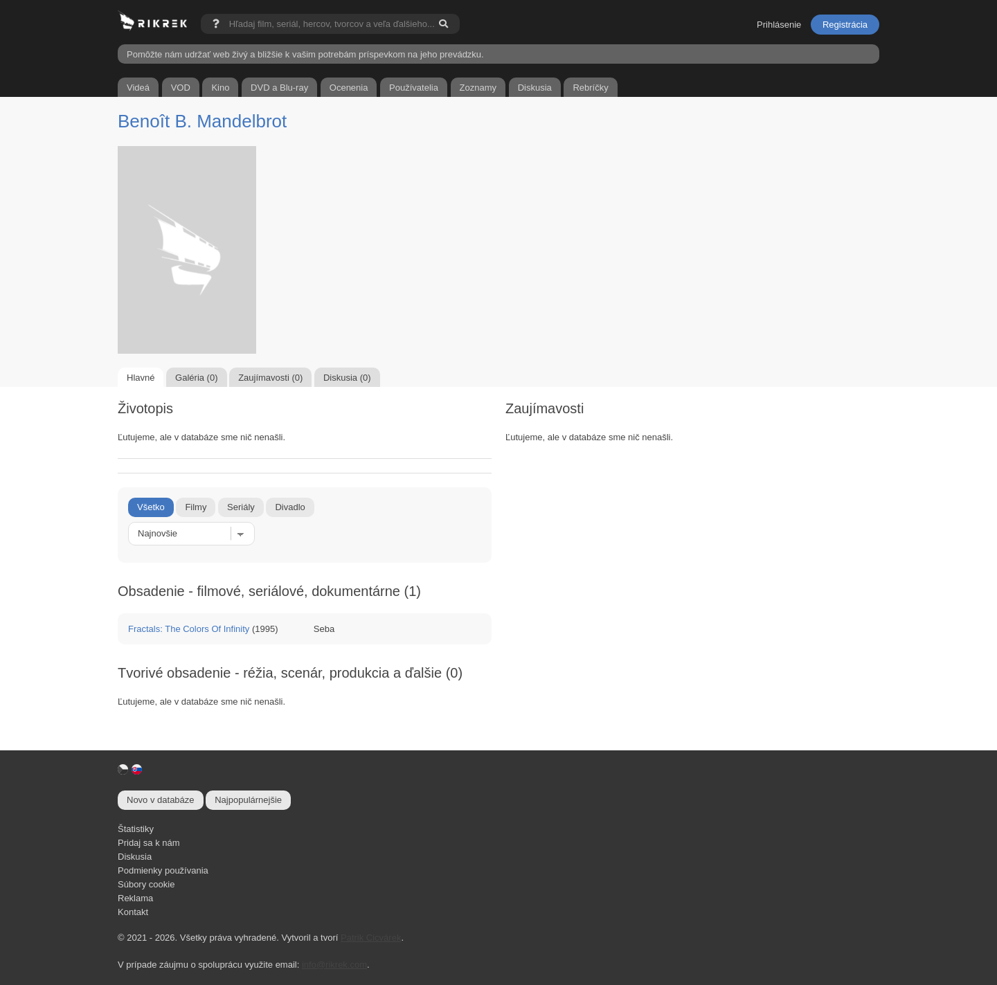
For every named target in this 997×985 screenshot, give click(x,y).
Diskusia (135, 856)
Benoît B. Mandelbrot (202, 121)
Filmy (195, 507)
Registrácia (845, 24)
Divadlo (290, 507)
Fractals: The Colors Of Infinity (188, 629)
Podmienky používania (163, 870)
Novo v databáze (161, 800)
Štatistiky (136, 829)
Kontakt (133, 912)
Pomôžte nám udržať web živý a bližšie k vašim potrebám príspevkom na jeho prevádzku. (305, 54)
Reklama (135, 898)
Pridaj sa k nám (149, 843)
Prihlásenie (779, 24)
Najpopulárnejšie (248, 800)
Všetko (151, 507)
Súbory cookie (146, 884)
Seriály (241, 507)
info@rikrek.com (334, 964)
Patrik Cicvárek (371, 937)
